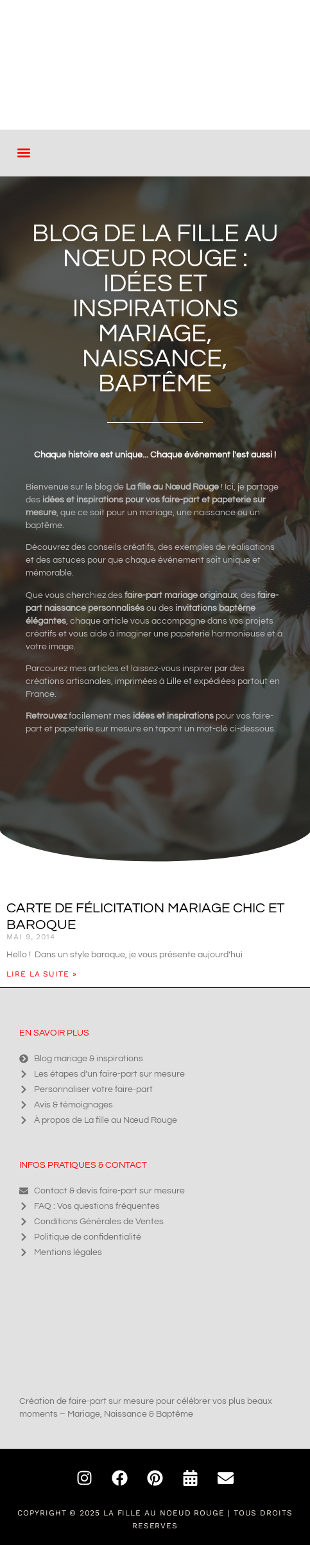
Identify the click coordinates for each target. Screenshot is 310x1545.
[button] (23, 153)
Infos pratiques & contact (83, 1165)
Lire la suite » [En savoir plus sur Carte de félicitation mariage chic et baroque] (41, 973)
